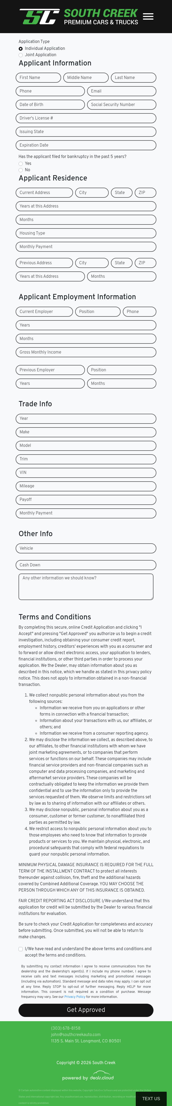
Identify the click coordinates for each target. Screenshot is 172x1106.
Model (25, 445)
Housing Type (32, 233)
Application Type (34, 42)
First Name (30, 78)
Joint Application (40, 55)
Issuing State (32, 132)
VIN (23, 472)
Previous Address (36, 263)
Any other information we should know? (59, 578)
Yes (28, 163)
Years (25, 325)
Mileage (27, 486)
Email (96, 91)
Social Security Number (113, 105)
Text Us (151, 1098)
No (27, 170)
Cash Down (30, 565)
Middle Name (79, 78)
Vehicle (26, 548)
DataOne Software (103, 1090)
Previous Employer (37, 370)
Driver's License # (36, 118)
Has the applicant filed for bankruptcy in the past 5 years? (72, 157)
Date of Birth (31, 105)
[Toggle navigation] (148, 16)
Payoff (25, 500)
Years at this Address (39, 206)
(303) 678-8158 (65, 1028)
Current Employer (36, 312)
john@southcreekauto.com (76, 1035)
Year (24, 418)
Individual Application (45, 48)
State (120, 193)
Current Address (35, 193)
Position (86, 312)
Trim (24, 459)
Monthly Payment (36, 247)
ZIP (142, 193)
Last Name (125, 78)
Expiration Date (34, 145)
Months (26, 220)
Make (24, 432)
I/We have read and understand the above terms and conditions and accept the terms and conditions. (88, 952)
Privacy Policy (74, 997)
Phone (26, 91)
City (83, 193)
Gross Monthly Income (40, 352)
